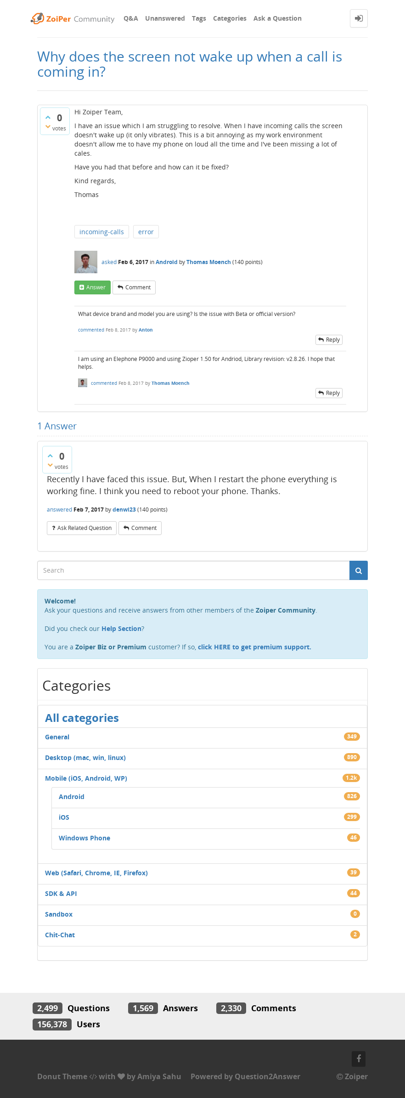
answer (96, 287)
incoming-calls (101, 231)
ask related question (84, 528)
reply (333, 339)
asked (109, 262)
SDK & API (61, 893)
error (146, 231)
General (57, 736)
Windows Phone (84, 837)
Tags (199, 18)
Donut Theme (62, 1076)
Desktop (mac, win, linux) (85, 757)
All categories (82, 717)
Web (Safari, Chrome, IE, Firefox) (96, 872)
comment (138, 287)
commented (91, 330)
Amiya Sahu (159, 1076)
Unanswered (165, 18)
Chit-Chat (60, 934)
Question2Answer (267, 1076)
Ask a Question (277, 18)
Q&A (131, 18)
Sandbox (59, 914)
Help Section (121, 628)
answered (59, 509)
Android (167, 262)
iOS (64, 817)
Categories (230, 18)
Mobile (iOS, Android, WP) (86, 778)
